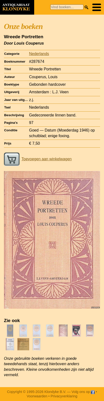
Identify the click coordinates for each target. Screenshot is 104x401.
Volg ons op (83, 392)
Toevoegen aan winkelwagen (38, 159)
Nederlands (39, 54)
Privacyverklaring (64, 396)
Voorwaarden (37, 396)
